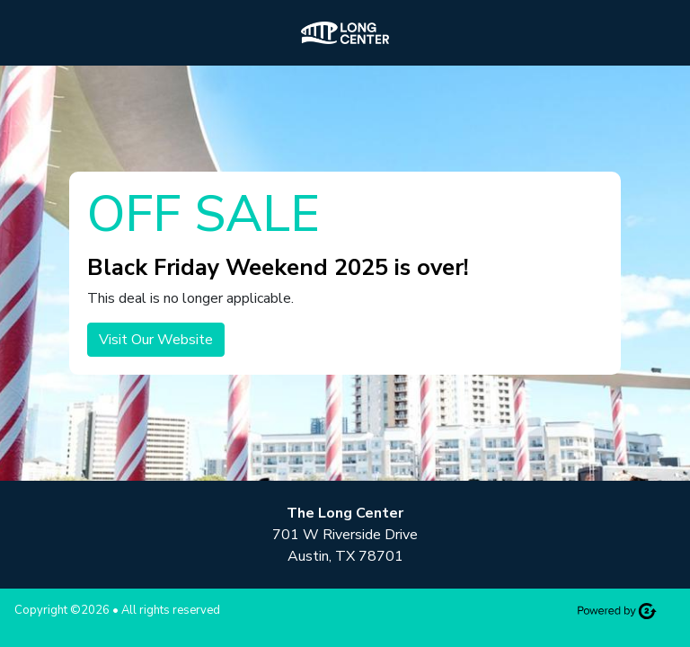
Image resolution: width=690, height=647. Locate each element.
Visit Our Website (156, 340)
